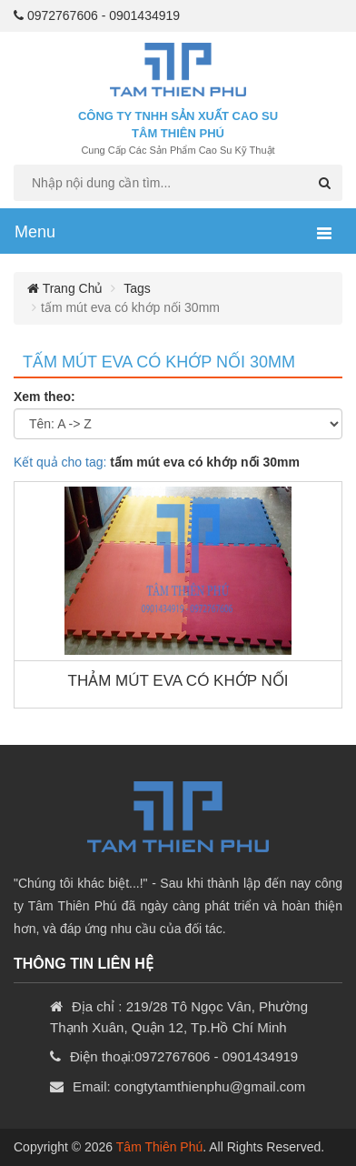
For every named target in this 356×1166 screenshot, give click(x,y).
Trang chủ (65, 288)
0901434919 (144, 15)
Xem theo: (44, 396)
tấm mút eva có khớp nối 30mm (159, 362)
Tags (137, 288)
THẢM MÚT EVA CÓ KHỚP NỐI (178, 680)
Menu (35, 232)
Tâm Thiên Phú (159, 1147)
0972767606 (62, 15)
